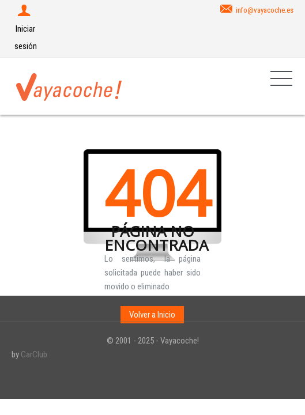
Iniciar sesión (25, 28)
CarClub (34, 354)
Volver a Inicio (152, 315)
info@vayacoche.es (264, 10)
